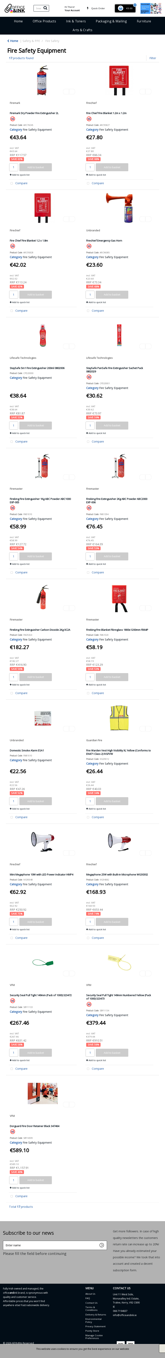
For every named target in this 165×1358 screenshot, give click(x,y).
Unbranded (93, 230)
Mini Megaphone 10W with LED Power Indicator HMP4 (41, 874)
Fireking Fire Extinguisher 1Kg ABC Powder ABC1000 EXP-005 (40, 500)
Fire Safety (52, 41)
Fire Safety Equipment (37, 129)
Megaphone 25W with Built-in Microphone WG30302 (117, 874)
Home (18, 21)
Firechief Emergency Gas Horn (104, 240)
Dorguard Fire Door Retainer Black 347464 (34, 1126)
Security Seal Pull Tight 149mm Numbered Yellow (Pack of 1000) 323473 (118, 996)
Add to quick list (20, 174)
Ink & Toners (76, 21)
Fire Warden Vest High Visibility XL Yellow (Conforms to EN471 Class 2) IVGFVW (118, 752)
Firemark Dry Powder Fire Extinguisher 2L (34, 113)
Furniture (144, 21)
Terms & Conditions (91, 1308)
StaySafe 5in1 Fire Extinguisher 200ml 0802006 (37, 368)
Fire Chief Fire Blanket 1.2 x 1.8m (29, 240)
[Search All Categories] (41, 8)
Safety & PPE (31, 41)
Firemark (15, 103)
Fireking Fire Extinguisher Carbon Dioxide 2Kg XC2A (40, 630)
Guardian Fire (94, 740)
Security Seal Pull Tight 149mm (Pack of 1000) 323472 (41, 995)
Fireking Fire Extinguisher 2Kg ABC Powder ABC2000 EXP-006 (116, 500)
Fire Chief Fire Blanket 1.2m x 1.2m (106, 113)
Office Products (44, 21)
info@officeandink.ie (125, 1315)
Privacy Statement (95, 1326)
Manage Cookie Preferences (94, 1337)
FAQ (87, 1298)
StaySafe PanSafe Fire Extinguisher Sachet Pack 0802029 (114, 369)
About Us (90, 1293)
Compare (18, 183)
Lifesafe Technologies (23, 358)
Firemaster (16, 488)
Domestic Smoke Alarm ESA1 (27, 750)
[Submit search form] (45, 8)
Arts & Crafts (82, 30)
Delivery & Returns (95, 1314)
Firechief (91, 103)
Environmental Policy (93, 1320)
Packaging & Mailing (111, 21)
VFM (12, 985)
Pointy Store (92, 1330)
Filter (152, 58)
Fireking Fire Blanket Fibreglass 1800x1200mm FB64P (117, 630)
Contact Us (91, 1302)
